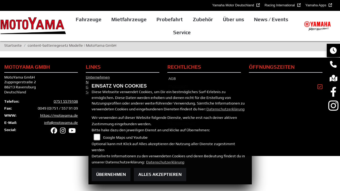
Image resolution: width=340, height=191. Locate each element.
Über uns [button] (233, 19)
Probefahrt (169, 19)
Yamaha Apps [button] (316, 5)
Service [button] (182, 32)
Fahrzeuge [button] (88, 19)
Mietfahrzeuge (129, 19)
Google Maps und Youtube (125, 137)
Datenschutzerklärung (225, 109)
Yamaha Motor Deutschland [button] (233, 5)
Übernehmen (111, 174)
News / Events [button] (271, 19)
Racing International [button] (280, 5)
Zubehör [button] (203, 19)
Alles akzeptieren (160, 174)
